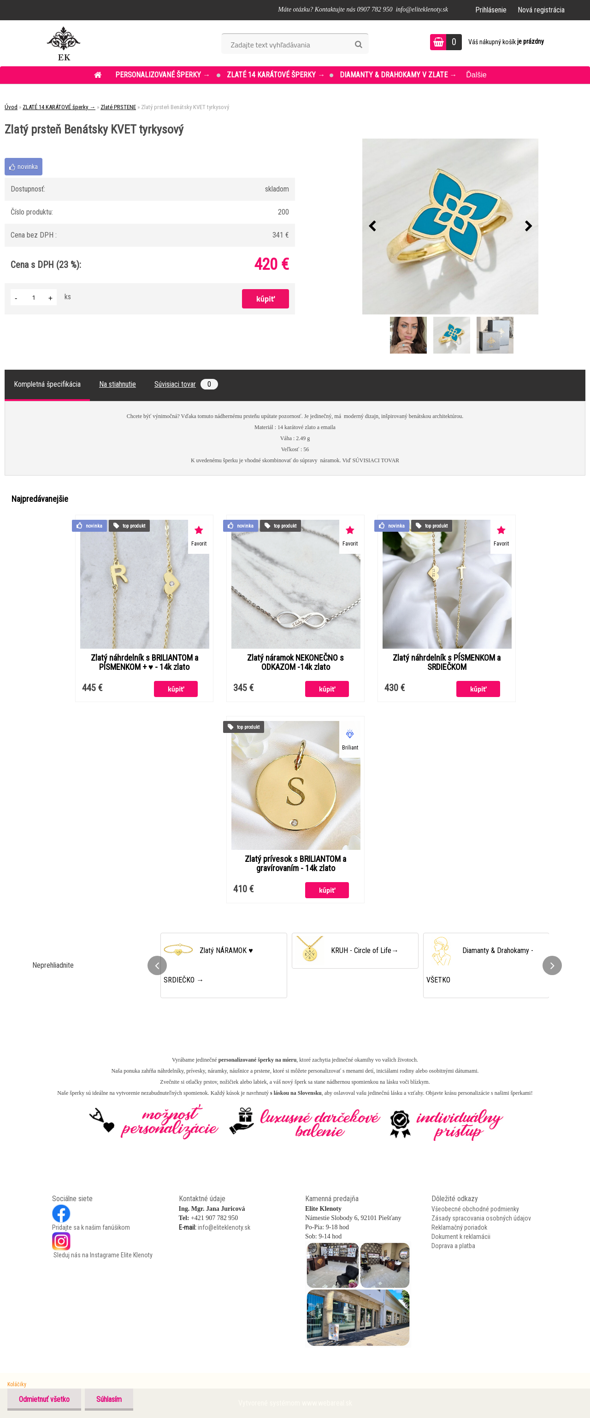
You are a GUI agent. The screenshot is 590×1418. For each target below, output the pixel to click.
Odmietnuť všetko (44, 1399)
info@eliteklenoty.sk (224, 1227)
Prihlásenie (491, 10)
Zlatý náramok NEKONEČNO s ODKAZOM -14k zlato (295, 662)
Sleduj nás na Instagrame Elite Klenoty (102, 1255)
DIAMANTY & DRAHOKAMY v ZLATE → (398, 74)
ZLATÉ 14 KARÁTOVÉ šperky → (276, 74)
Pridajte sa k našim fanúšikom (91, 1227)
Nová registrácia (541, 10)
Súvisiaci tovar (186, 384)
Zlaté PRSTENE (118, 107)
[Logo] (63, 43)
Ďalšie (476, 75)
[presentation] (372, 226)
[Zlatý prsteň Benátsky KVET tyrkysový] (450, 226)
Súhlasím (109, 1399)
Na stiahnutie (117, 384)
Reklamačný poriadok (459, 1227)
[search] (358, 44)
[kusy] (34, 297)
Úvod (11, 107)
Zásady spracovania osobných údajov (481, 1218)
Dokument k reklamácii (460, 1236)
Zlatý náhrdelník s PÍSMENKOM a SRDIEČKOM (447, 662)
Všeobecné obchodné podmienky (475, 1209)
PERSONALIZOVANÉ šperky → (163, 74)
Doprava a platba (453, 1245)
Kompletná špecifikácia (47, 384)
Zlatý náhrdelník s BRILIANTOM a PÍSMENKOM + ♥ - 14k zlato (144, 662)
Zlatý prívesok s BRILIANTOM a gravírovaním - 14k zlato (295, 863)
